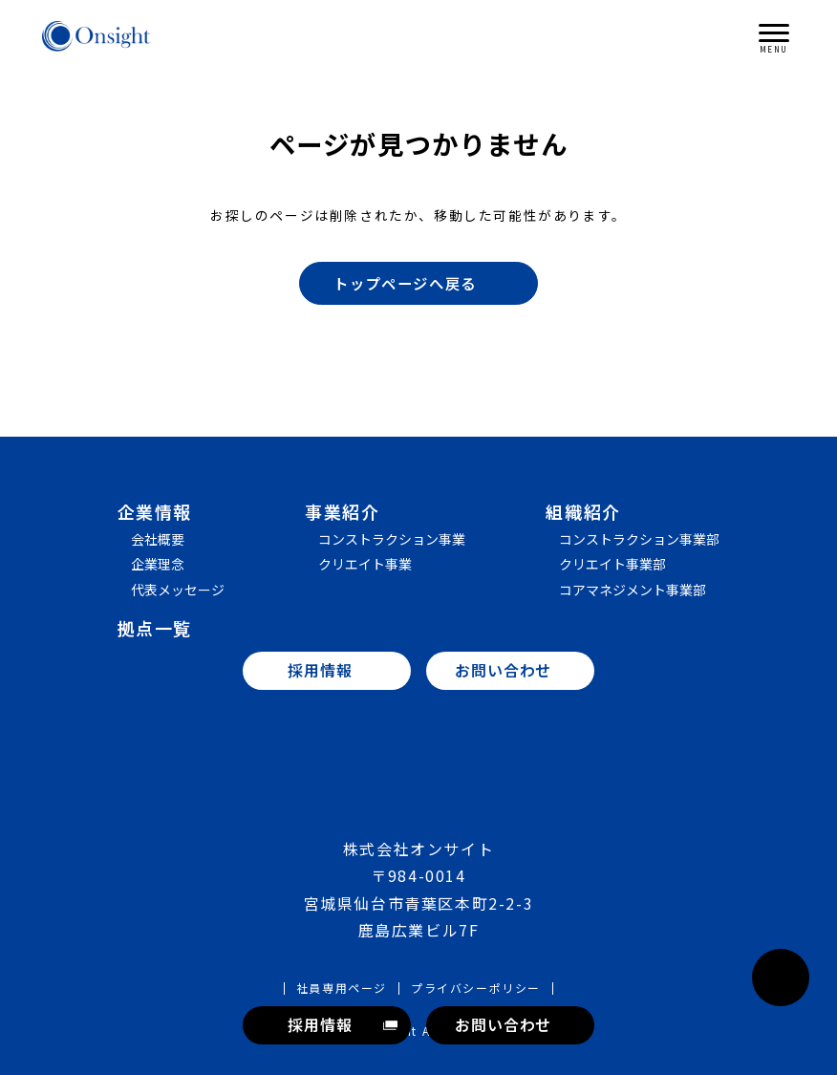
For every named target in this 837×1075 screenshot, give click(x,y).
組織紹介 (583, 511)
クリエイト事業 (365, 563)
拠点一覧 (155, 627)
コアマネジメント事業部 (632, 589)
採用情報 (320, 1024)
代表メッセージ (178, 589)
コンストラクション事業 (391, 538)
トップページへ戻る (427, 282)
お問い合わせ (503, 1024)
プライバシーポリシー (476, 988)
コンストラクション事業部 (639, 538)
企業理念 (157, 563)
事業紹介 (342, 511)
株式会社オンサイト (97, 36)
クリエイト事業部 (612, 563)
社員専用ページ (341, 988)
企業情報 (155, 511)
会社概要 (157, 538)
